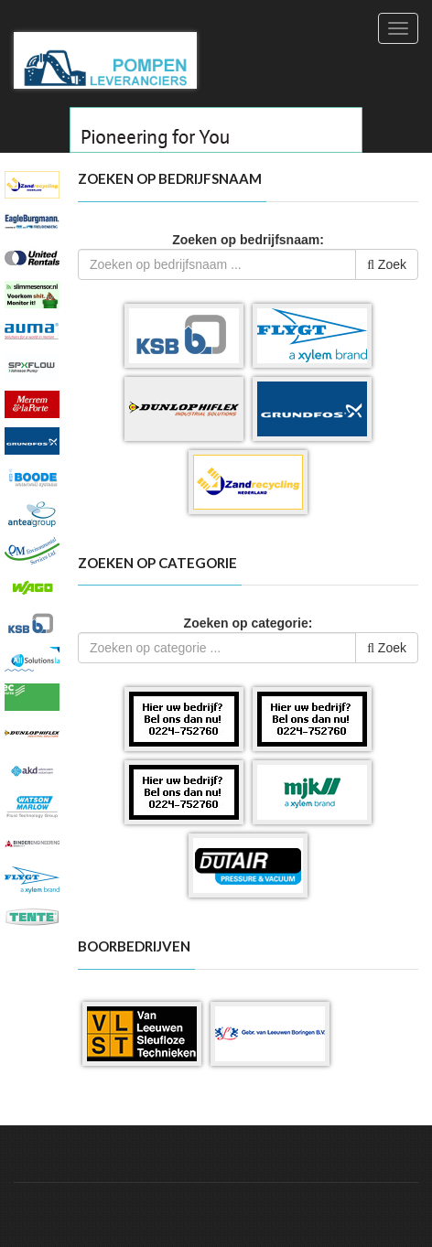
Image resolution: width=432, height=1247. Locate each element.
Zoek (386, 264)
